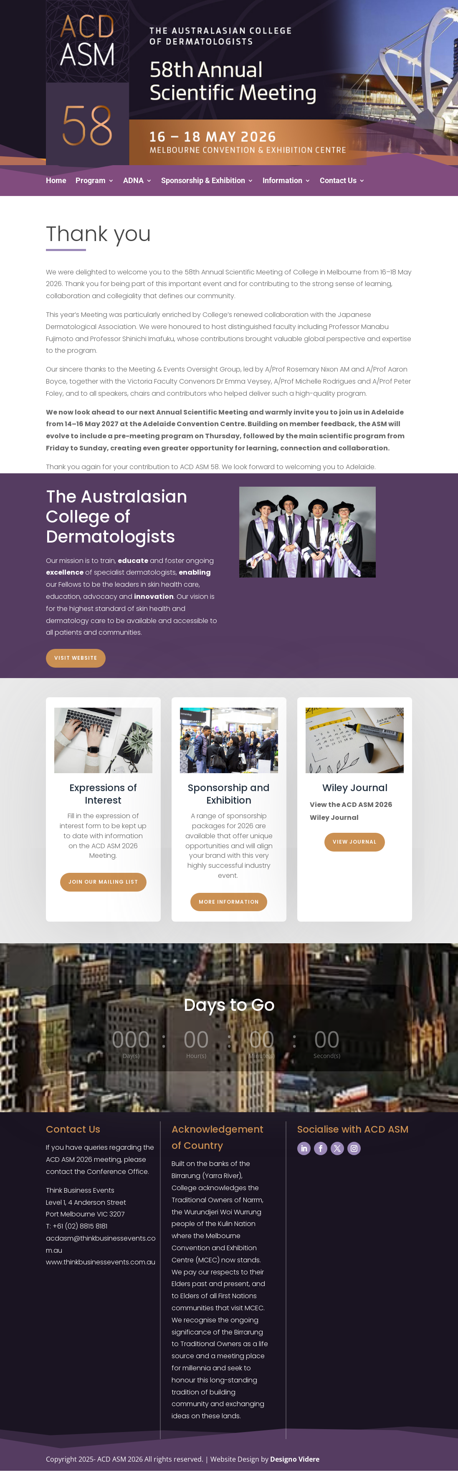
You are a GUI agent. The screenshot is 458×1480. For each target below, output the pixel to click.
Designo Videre (294, 1468)
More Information (229, 911)
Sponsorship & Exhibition (203, 181)
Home (56, 181)
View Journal (355, 850)
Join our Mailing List (103, 891)
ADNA (133, 181)
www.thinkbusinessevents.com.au (100, 1271)
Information (282, 181)
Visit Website (75, 667)
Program (91, 181)
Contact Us (338, 181)
